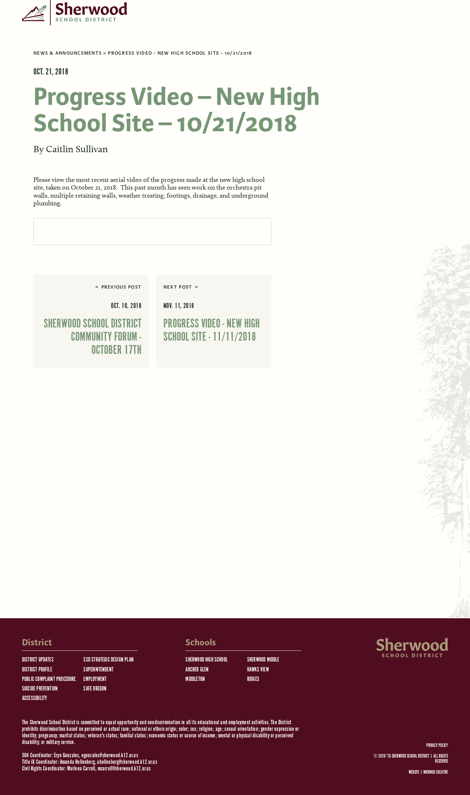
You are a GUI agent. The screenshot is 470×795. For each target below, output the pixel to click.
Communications (246, 34)
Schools (100, 58)
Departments (255, 58)
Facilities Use (301, 58)
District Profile (37, 670)
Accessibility (34, 698)
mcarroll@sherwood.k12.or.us (124, 769)
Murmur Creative (435, 772)
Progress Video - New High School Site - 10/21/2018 (180, 101)
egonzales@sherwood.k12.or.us (110, 755)
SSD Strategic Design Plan (108, 660)
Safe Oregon (94, 689)
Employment (94, 679)
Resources (137, 58)
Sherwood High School (206, 660)
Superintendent (98, 670)
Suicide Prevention (40, 689)
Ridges (253, 679)
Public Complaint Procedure (49, 679)
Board (36, 58)
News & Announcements (67, 101)
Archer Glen (197, 670)
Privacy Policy (437, 745)
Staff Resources (207, 58)
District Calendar (177, 34)
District (67, 58)
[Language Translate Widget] (330, 33)
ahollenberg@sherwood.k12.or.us (127, 762)
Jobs (168, 58)
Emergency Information (97, 34)
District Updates (38, 660)
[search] (336, 59)
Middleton (195, 679)
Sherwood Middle (263, 660)
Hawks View (258, 670)
